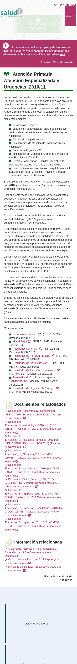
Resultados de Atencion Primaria (31, 355)
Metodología (20, 341)
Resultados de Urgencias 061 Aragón (34, 388)
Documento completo (25, 334)
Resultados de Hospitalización (30, 363)
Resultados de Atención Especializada (34, 370)
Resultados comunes (25, 348)
